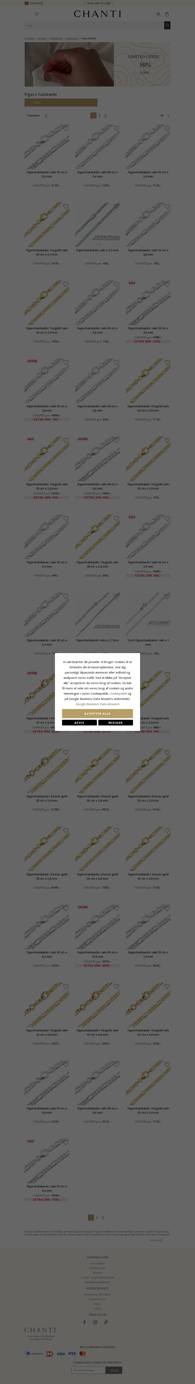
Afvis (79, 723)
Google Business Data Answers (98, 704)
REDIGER (115, 723)
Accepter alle (97, 713)
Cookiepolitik (118, 693)
